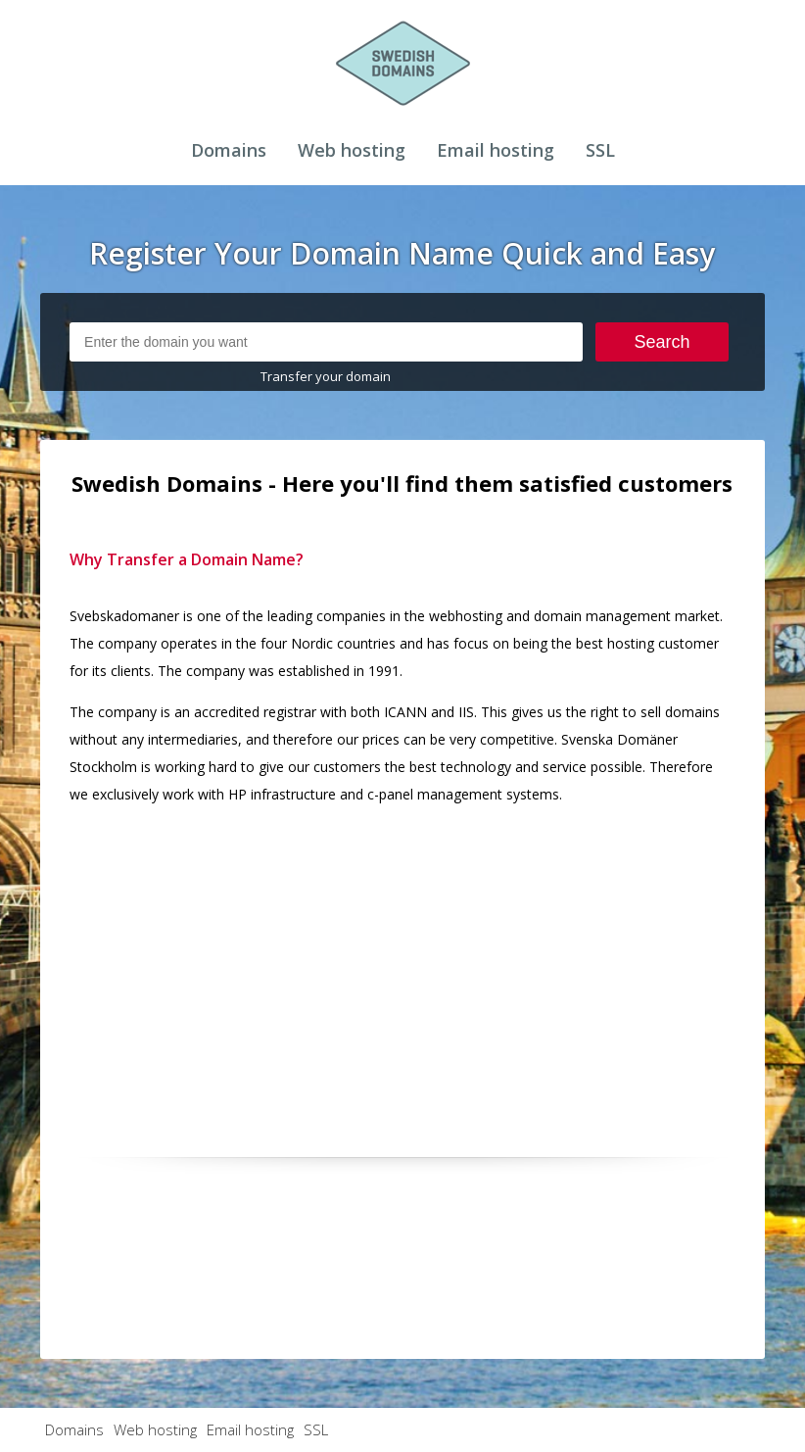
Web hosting (351, 150)
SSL (600, 150)
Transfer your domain (325, 376)
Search (662, 342)
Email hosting (495, 150)
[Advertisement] (402, 959)
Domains (228, 150)
